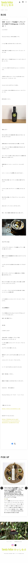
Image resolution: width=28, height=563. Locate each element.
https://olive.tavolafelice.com (11, 408)
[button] (1, 488)
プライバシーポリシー (9, 541)
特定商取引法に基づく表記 (18, 541)
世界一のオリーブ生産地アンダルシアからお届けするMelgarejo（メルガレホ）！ (13, 24)
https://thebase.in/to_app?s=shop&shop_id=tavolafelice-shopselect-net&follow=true (11, 421)
